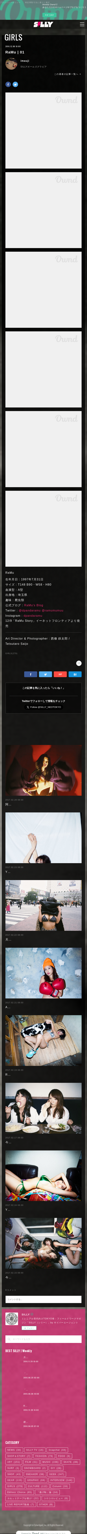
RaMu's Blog (33, 605)
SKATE (71, 1462)
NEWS (14, 1450)
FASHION (44, 1456)
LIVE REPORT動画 (20, 1504)
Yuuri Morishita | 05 (20, 871)
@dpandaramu (30, 610)
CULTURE (38, 1486)
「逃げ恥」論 (47, 1492)
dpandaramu (33, 615)
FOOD (64, 1456)
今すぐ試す (49, 15)
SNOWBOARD (35, 1468)
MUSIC (51, 1462)
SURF (13, 1468)
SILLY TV (35, 1450)
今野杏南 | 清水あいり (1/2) (25, 1277)
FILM (31, 1462)
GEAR (14, 1480)
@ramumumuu (52, 610)
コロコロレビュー (56, 1498)
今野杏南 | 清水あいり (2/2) (25, 1142)
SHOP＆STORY (19, 1456)
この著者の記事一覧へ (68, 74)
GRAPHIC (36, 1480)
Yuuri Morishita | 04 (20, 1209)
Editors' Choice (19, 1492)
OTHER (46, 1504)
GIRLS (14, 37)
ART (13, 1462)
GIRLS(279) (11, 653)
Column (60, 1486)
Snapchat (57, 1450)
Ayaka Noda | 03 (18, 1007)
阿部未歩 (11, 804)
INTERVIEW (61, 1480)
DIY (56, 1468)
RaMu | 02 (29, 1406)
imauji (25, 60)
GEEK (56, 1474)
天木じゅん (13, 939)
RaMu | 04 (13, 1074)
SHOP (14, 1474)
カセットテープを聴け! (23, 1498)
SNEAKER (35, 1474)
